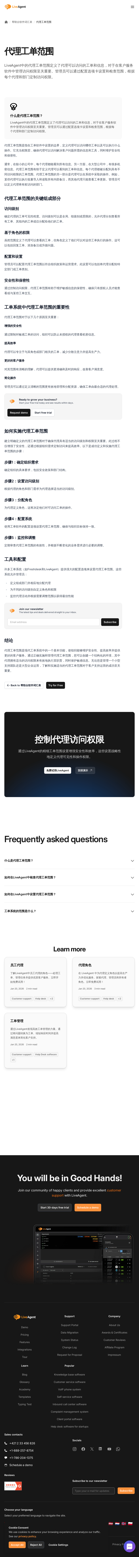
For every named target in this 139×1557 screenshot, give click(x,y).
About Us (114, 1325)
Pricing (25, 1334)
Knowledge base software (69, 1374)
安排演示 (85, 770)
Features (25, 1342)
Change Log (69, 1347)
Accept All (17, 1544)
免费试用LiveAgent (57, 770)
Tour (24, 1356)
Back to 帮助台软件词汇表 (24, 685)
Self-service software (69, 1396)
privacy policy (27, 1536)
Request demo (19, 412)
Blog (24, 1374)
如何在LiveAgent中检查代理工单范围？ (69, 878)
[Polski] (130, 1523)
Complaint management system (69, 1411)
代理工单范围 (43, 21)
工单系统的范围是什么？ (69, 911)
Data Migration (69, 1332)
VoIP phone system (69, 1389)
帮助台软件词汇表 (22, 21)
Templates (24, 1396)
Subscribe (110, 622)
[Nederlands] (117, 1523)
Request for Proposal (69, 1354)
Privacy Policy (120, 1544)
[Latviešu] (111, 1523)
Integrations (25, 1349)
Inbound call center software (70, 1404)
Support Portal (69, 1325)
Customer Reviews (114, 1339)
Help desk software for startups (69, 1426)
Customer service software (69, 1381)
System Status (69, 1339)
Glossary (25, 1381)
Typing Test (25, 1404)
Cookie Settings (58, 1544)
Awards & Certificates (114, 1332)
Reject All (36, 1544)
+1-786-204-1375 (21, 1458)
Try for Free (55, 685)
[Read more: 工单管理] (35, 1040)
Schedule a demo (88, 1207)
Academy (24, 1389)
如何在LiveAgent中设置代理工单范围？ (69, 894)
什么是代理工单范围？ (69, 861)
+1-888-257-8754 (21, 1450)
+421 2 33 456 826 (22, 1443)
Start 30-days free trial (55, 1207)
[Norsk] (124, 1523)
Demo (24, 1327)
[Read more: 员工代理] (35, 982)
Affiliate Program (114, 1347)
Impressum (114, 1354)
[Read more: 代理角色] (103, 982)
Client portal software (69, 1419)
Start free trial (43, 412)
